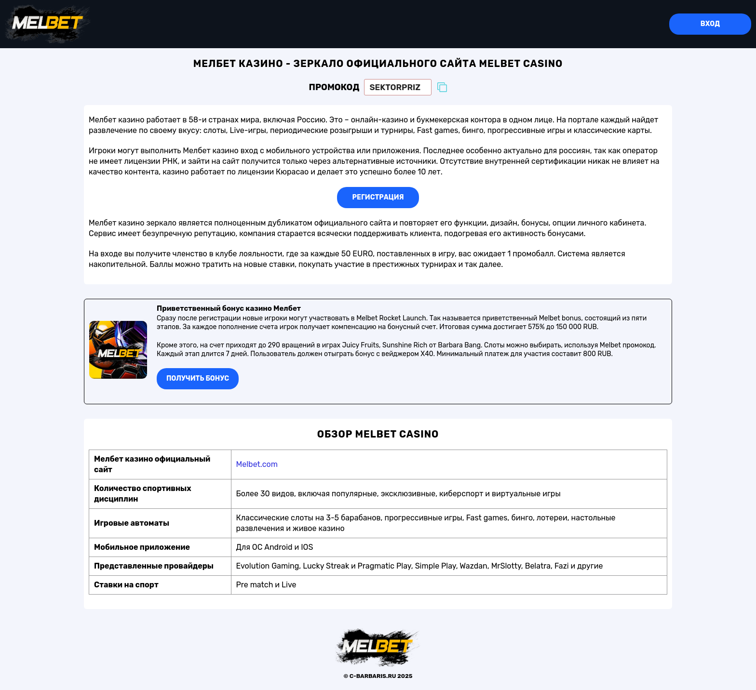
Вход (710, 24)
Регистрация (378, 197)
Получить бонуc (197, 378)
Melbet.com (257, 464)
